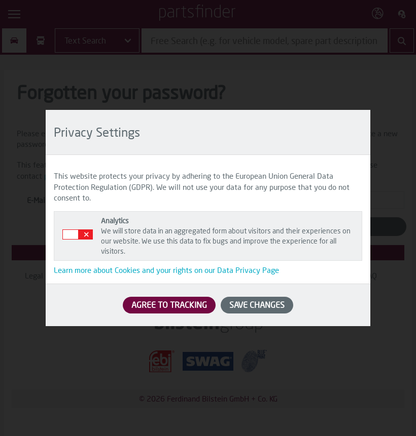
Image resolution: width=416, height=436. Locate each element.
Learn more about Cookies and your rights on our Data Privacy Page (166, 269)
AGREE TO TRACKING (169, 304)
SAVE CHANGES (257, 304)
